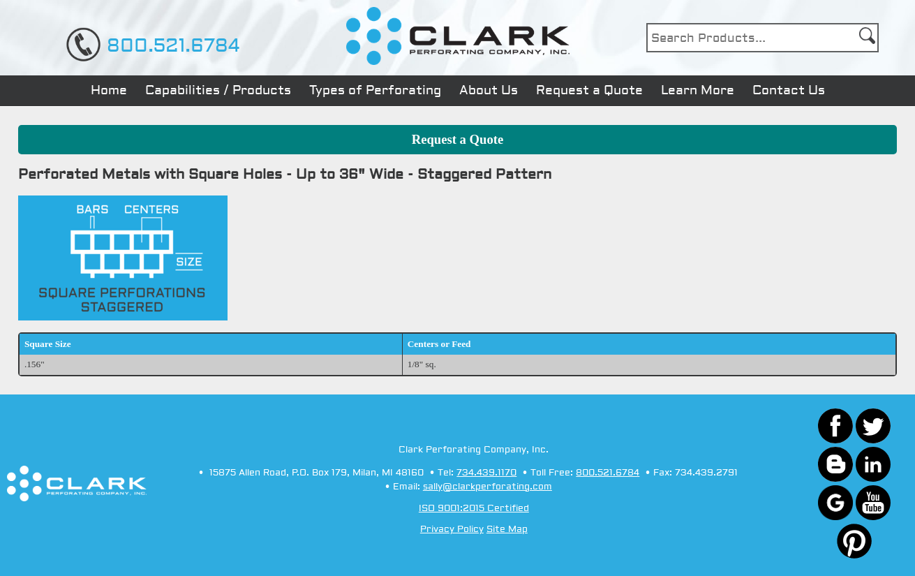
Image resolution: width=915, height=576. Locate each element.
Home (109, 90)
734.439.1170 (486, 472)
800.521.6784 (173, 45)
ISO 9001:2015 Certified (474, 508)
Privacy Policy (452, 529)
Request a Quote (589, 90)
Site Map (507, 529)
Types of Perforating (375, 90)
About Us (488, 90)
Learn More (697, 90)
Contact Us (788, 90)
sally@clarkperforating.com (487, 486)
